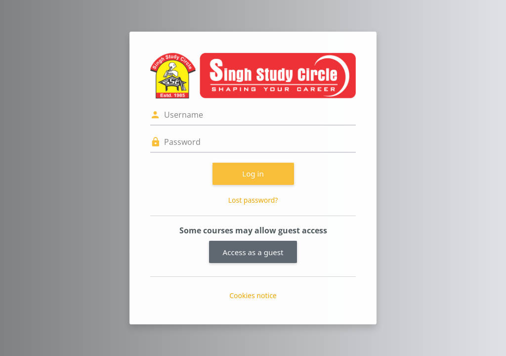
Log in (253, 173)
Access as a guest (253, 252)
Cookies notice (253, 295)
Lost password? (253, 200)
